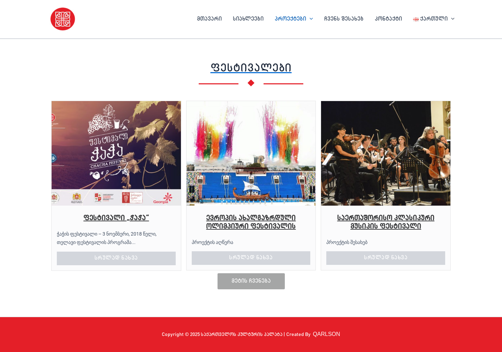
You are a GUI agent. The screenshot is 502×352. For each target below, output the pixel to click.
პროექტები (294, 19)
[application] (309, 19)
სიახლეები (248, 19)
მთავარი (209, 19)
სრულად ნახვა (116, 258)
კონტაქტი (388, 19)
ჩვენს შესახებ (344, 19)
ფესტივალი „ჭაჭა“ (116, 218)
